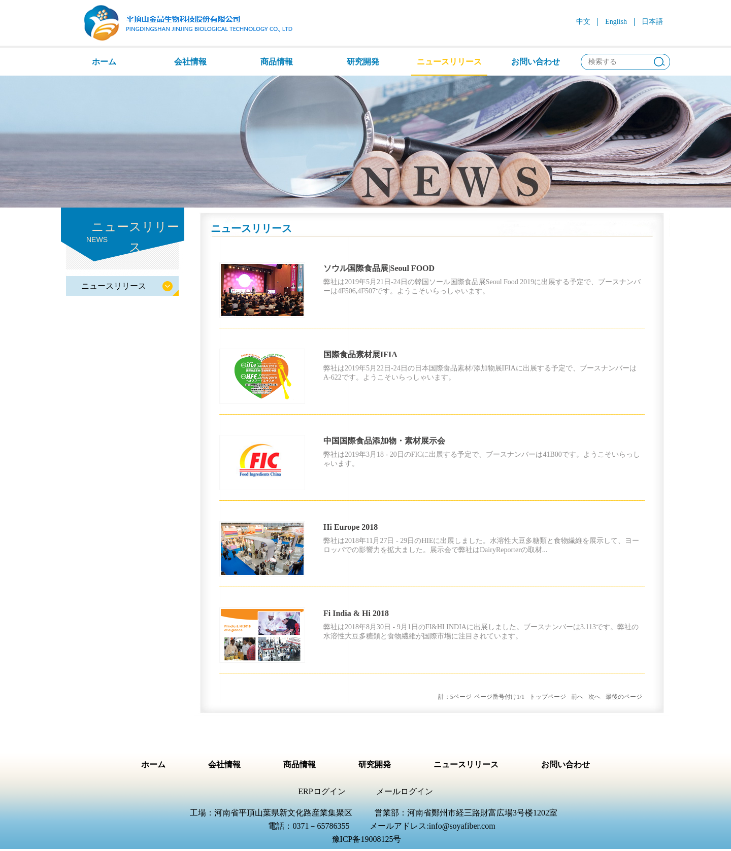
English (616, 21)
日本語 (652, 21)
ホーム (104, 61)
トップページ (547, 696)
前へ (577, 696)
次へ (594, 696)
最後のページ (624, 696)
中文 (583, 21)
